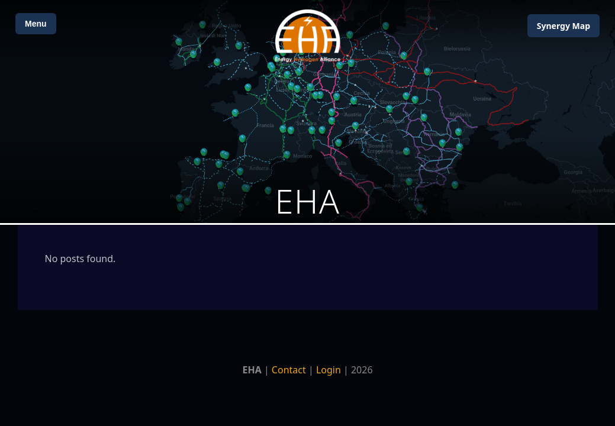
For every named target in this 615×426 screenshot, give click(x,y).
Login (328, 369)
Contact (289, 369)
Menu (36, 23)
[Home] (307, 35)
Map (563, 25)
